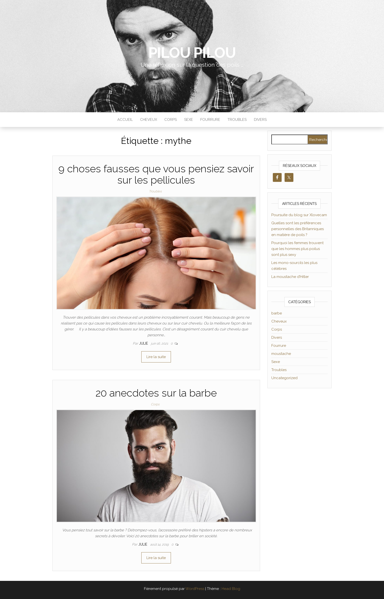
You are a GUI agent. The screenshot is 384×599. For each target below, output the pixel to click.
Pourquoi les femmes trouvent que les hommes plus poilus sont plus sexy (297, 249)
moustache (281, 353)
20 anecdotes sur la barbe (156, 393)
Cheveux (148, 119)
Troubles (237, 119)
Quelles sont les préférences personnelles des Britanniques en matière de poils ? (297, 229)
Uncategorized (284, 378)
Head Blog (231, 589)
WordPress (194, 589)
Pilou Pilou (192, 52)
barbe (276, 313)
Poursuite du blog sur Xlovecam (299, 215)
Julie (144, 343)
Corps (170, 119)
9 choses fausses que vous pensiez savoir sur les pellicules (156, 174)
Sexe (188, 119)
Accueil (125, 119)
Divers (260, 119)
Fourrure (210, 119)
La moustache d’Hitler (290, 277)
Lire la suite (156, 357)
